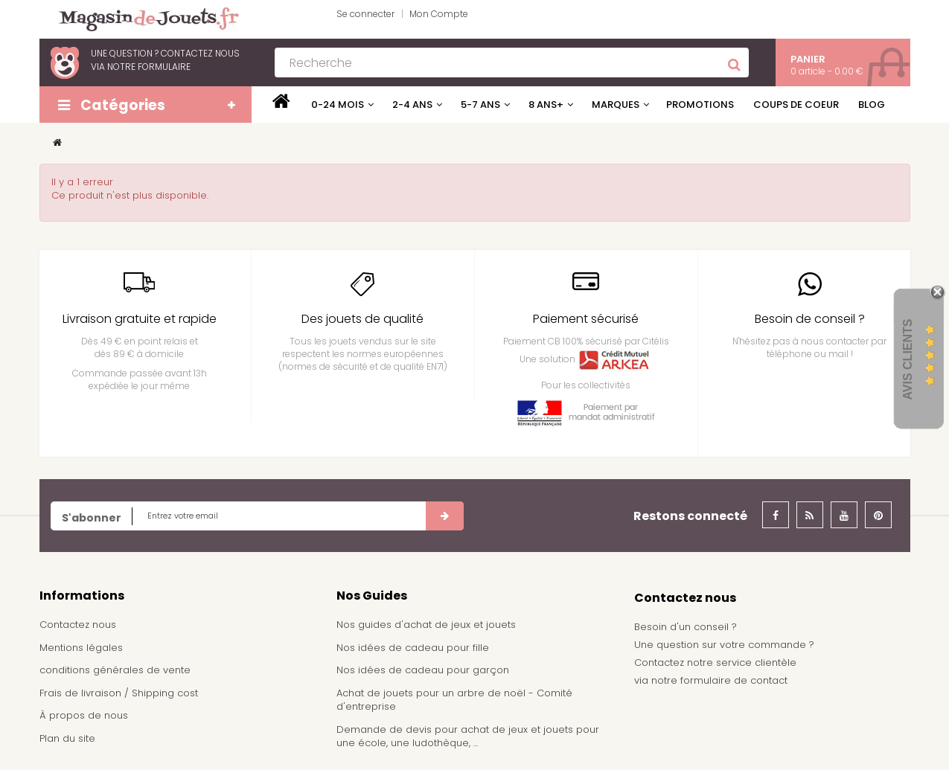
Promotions (700, 104)
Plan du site (67, 738)
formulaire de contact (733, 680)
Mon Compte (438, 13)
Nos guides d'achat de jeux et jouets (426, 624)
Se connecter (365, 13)
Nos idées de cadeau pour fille (412, 648)
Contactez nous (77, 624)
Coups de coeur (796, 104)
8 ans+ (545, 104)
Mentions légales (81, 648)
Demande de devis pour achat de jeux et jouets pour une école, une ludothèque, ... (467, 736)
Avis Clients (907, 359)
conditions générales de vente (115, 670)
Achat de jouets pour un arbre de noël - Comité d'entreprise (454, 700)
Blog (871, 104)
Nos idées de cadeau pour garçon (422, 670)
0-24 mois (337, 104)
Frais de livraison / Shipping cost (118, 693)
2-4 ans (412, 104)
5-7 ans (480, 104)
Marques (615, 104)
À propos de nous (83, 715)
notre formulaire (149, 66)
